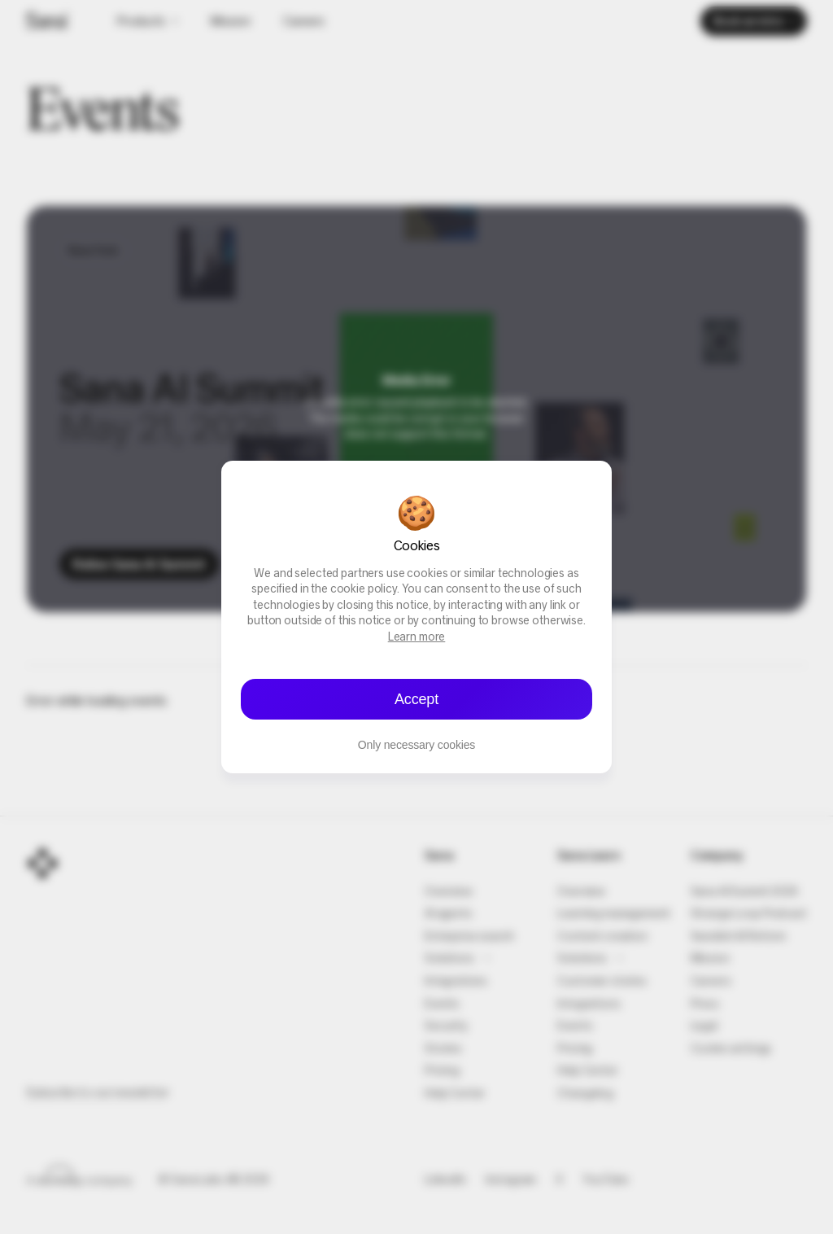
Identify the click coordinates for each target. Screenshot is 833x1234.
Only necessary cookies (416, 744)
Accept (416, 699)
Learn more (417, 638)
